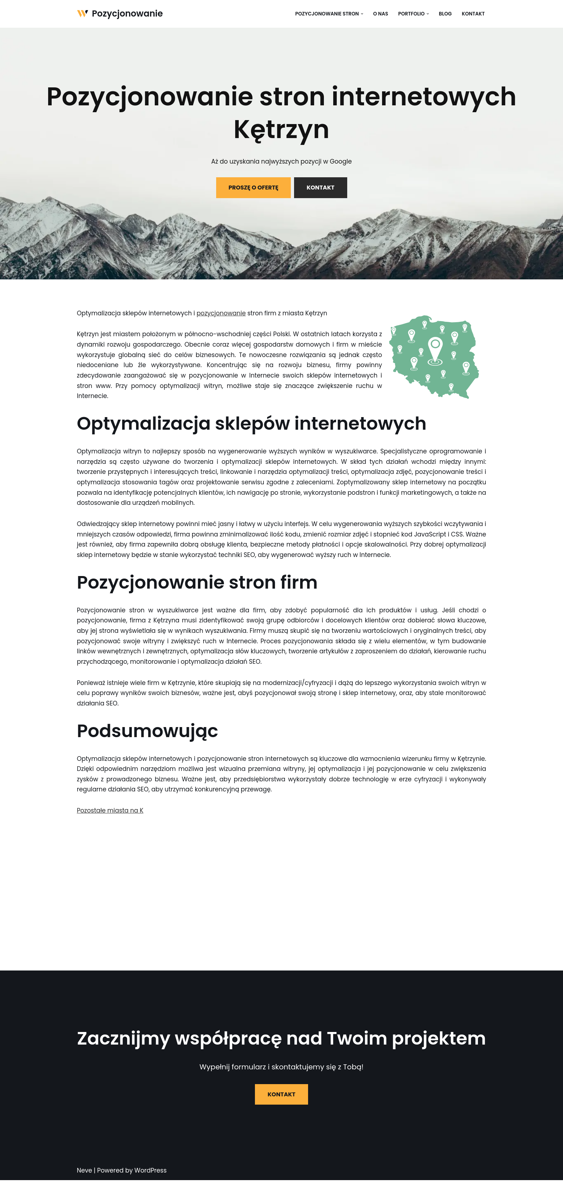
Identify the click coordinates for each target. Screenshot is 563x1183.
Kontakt (473, 13)
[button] (361, 14)
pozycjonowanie (222, 313)
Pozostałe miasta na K (110, 813)
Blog (445, 13)
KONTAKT (321, 187)
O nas (380, 13)
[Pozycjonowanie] (120, 13)
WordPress (150, 1173)
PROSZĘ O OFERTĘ (253, 187)
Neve (84, 1173)
